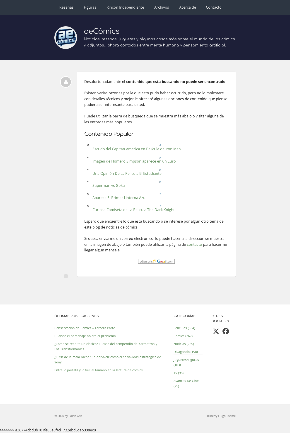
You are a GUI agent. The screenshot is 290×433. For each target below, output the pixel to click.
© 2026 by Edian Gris (68, 416)
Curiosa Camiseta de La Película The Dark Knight (133, 208)
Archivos (161, 7)
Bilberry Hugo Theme (221, 416)
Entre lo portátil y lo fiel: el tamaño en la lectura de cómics (98, 370)
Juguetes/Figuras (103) (186, 362)
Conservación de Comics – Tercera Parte (84, 328)
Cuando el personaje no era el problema (85, 336)
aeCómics (101, 31)
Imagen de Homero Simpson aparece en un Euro (134, 159)
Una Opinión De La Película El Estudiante (127, 172)
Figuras (90, 7)
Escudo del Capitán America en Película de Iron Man (136, 147)
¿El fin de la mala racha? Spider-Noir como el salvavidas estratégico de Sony (107, 359)
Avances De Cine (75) (186, 383)
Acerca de (187, 7)
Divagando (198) (186, 352)
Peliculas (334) (184, 328)
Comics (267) (183, 336)
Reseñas (66, 7)
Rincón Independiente (125, 7)
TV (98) (179, 373)
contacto (194, 244)
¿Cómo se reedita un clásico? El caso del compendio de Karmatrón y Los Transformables (105, 346)
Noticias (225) (184, 344)
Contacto (214, 7)
